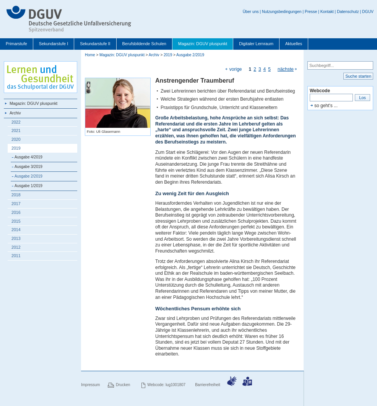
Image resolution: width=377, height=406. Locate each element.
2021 (16, 130)
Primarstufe (16, 43)
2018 (16, 194)
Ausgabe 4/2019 (28, 157)
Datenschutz (348, 12)
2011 (16, 255)
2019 (16, 148)
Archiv (15, 113)
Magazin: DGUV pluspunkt (202, 43)
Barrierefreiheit (207, 385)
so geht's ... (326, 105)
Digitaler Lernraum (256, 43)
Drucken (123, 385)
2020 (16, 139)
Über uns (251, 12)
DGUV (368, 12)
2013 (16, 238)
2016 (16, 212)
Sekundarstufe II (95, 43)
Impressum (90, 385)
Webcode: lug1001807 (166, 385)
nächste (286, 69)
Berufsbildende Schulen (144, 43)
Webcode (320, 90)
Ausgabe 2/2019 (28, 176)
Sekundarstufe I (53, 43)
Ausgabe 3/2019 (28, 167)
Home (90, 55)
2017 (16, 203)
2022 (16, 122)
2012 (16, 247)
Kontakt (327, 12)
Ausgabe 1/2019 (28, 186)
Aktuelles (293, 43)
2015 (16, 221)
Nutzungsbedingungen (282, 12)
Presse (311, 12)
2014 (16, 229)
